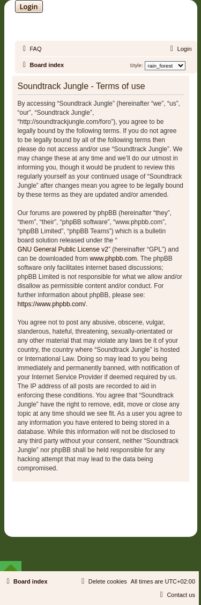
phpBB (73, 505)
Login (29, 6)
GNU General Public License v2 (63, 249)
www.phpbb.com (113, 258)
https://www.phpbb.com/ (52, 304)
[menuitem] (31, 48)
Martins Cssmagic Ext (128, 514)
